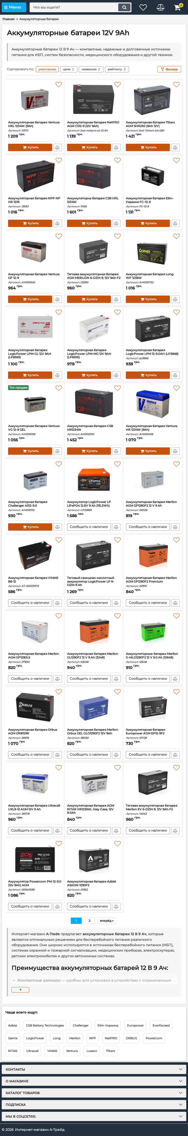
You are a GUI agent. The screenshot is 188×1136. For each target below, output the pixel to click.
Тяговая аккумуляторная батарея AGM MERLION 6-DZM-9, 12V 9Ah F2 (94, 278)
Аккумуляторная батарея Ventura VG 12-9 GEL (35, 430)
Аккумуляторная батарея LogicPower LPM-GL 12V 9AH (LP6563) (35, 355)
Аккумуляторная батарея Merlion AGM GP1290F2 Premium (153, 582)
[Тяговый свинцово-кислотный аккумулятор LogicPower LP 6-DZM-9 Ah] (94, 555)
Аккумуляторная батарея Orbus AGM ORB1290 (35, 734)
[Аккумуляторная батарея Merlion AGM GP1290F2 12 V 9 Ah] (153, 479)
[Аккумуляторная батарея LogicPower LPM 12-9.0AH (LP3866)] (153, 327)
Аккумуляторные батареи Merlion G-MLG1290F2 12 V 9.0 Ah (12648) (153, 658)
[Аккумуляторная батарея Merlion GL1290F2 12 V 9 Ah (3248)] (94, 631)
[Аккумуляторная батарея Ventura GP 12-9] (35, 251)
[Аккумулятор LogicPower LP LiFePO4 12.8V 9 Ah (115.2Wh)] (94, 479)
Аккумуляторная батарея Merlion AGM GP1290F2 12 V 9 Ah (153, 506)
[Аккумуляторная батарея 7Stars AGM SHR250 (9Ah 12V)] (153, 100)
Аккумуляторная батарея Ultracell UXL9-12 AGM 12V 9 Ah (35, 809)
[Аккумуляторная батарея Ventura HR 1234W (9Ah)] (153, 403)
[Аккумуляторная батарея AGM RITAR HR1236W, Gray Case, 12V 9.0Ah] (94, 783)
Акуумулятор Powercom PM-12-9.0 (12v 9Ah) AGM (35, 885)
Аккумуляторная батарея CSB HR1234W (94, 430)
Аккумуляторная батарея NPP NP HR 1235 (35, 202)
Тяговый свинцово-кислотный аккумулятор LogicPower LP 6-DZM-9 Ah (94, 583)
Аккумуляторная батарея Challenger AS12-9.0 (35, 506)
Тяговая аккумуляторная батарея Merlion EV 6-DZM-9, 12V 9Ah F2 (153, 809)
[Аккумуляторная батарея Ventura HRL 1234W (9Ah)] (35, 100)
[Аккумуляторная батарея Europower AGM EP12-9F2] (153, 707)
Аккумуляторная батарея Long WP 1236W (153, 278)
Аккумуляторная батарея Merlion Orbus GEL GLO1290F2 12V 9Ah (94, 734)
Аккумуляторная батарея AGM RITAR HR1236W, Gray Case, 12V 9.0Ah (94, 811)
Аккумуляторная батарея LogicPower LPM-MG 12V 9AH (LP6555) (94, 355)
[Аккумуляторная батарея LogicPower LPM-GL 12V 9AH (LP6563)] (35, 327)
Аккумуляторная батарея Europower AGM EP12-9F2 (153, 734)
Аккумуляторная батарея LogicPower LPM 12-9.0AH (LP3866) (153, 354)
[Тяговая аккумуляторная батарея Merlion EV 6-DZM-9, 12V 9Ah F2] (153, 783)
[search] (80, 7)
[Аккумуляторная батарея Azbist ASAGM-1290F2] (94, 859)
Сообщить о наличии (89, 527)
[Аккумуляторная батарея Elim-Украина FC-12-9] (153, 175)
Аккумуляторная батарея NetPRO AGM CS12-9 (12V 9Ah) (94, 126)
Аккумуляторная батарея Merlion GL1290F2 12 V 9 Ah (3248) (94, 658)
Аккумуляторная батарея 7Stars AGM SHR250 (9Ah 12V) (153, 126)
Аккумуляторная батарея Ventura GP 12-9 (35, 278)
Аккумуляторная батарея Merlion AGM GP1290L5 (35, 658)
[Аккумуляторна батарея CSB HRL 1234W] (94, 175)
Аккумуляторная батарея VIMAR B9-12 (35, 582)
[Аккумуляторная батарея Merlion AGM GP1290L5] (35, 631)
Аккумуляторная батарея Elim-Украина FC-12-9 (153, 202)
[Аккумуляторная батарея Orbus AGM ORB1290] (35, 707)
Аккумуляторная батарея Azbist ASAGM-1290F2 (94, 885)
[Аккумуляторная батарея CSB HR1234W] (94, 403)
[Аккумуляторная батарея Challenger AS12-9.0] (35, 479)
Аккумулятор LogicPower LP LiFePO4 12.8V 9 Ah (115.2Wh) (94, 506)
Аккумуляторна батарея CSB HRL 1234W (94, 202)
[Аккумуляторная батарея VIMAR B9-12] (35, 555)
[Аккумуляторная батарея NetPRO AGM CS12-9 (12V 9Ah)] (94, 100)
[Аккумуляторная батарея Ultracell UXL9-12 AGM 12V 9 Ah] (35, 783)
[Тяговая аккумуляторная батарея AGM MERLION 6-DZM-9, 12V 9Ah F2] (94, 251)
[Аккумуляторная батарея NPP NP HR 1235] (35, 175)
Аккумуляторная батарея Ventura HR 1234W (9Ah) (153, 430)
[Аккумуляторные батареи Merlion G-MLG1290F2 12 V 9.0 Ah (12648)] (153, 631)
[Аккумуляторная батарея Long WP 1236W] (153, 251)
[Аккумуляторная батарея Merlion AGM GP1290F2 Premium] (153, 555)
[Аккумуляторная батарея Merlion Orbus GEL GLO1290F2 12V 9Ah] (94, 707)
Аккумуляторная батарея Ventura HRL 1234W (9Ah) (35, 126)
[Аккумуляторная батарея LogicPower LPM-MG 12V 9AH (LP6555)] (94, 327)
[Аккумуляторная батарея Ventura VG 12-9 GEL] (35, 403)
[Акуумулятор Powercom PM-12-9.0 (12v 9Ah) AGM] (35, 859)
